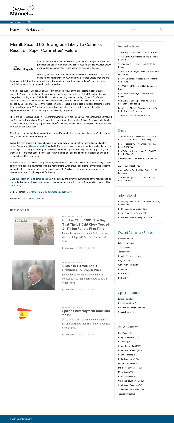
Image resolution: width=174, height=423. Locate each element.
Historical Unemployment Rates (131, 308)
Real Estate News (125, 376)
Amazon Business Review (129, 166)
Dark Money (123, 278)
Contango (122, 269)
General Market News (127, 350)
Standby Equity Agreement (130, 256)
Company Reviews (126, 337)
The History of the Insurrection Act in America (137, 52)
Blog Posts (122, 333)
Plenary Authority (125, 239)
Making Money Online (127, 368)
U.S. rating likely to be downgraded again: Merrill (49, 192)
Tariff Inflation (124, 247)
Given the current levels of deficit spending (30, 179)
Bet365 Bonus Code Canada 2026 (132, 213)
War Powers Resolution (128, 265)
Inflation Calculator (126, 299)
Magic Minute (124, 260)
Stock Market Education (128, 381)
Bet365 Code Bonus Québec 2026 (132, 209)
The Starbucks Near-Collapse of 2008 (134, 115)
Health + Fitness (125, 355)
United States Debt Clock (128, 303)
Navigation (33, 29)
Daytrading (123, 342)
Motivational (123, 372)
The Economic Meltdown (33, 198)
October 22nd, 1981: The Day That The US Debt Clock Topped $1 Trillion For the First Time (85, 225)
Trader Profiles (124, 394)
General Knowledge (126, 346)
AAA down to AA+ (37, 146)
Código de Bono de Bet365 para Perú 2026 (136, 218)
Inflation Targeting (126, 243)
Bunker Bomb (124, 273)
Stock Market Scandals (128, 385)
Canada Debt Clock (126, 312)
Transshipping (124, 252)
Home (14, 29)
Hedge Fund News (126, 359)
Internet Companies (126, 363)
